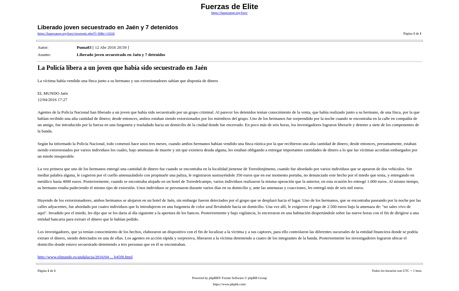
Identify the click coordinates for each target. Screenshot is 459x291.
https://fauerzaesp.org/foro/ (229, 12)
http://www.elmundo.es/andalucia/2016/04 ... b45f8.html (85, 257)
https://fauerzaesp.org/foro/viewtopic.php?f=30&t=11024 (76, 33)
